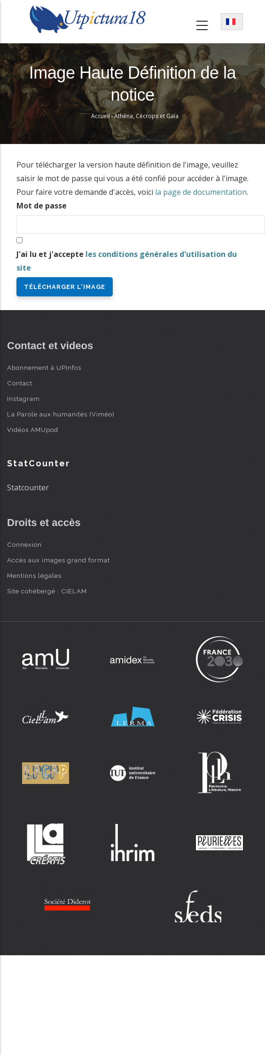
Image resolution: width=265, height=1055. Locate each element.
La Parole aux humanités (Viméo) (61, 414)
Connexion (24, 544)
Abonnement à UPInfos (44, 367)
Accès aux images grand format (58, 560)
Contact (19, 383)
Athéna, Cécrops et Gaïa (146, 116)
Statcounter (28, 487)
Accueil (100, 116)
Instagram (23, 398)
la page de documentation (201, 192)
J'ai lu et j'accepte (126, 261)
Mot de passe (41, 205)
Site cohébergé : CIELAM (47, 591)
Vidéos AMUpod (32, 429)
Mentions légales (34, 575)
